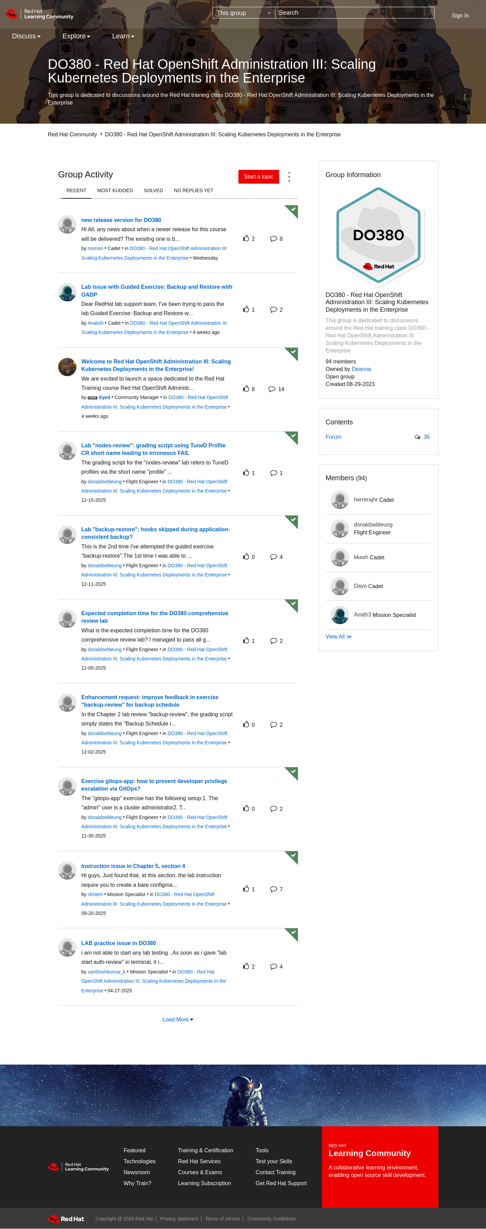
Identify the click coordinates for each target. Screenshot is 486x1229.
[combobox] (355, 12)
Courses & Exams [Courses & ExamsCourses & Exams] (200, 1172)
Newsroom (137, 1172)
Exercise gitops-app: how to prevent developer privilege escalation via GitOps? (154, 785)
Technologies (139, 1161)
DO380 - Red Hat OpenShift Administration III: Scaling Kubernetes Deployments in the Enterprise (154, 981)
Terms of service (222, 1218)
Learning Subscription (204, 1183)
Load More (176, 1019)
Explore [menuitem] (74, 36)
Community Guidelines (271, 1218)
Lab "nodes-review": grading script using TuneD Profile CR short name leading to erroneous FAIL (154, 449)
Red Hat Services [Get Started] (199, 1161)
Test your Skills (274, 1161)
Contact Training (276, 1172)
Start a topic (258, 176)
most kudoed (115, 190)
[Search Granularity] (244, 12)
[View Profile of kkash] (361, 557)
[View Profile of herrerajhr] (366, 499)
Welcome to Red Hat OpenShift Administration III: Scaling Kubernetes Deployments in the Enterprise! (156, 365)
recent (77, 190)
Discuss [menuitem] (24, 36)
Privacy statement (179, 1218)
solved (153, 190)
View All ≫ (339, 637)
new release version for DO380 (121, 220)
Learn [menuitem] (121, 36)
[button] (289, 176)
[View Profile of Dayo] (360, 586)
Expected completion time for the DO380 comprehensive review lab (155, 617)
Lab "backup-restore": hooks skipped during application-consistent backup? (156, 533)
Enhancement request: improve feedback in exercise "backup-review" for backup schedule (150, 701)
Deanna (361, 369)
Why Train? (137, 1183)
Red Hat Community (72, 134)
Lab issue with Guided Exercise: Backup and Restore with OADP (157, 291)
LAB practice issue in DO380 (119, 943)
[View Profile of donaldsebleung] (373, 524)
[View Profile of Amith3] (362, 615)
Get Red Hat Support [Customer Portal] (281, 1183)
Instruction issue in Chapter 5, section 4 (133, 866)
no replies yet (193, 190)
